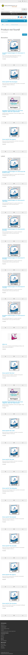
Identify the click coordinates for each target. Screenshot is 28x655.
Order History (3, 645)
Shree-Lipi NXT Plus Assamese (9, 603)
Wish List (2, 646)
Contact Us (3, 634)
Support (2, 629)
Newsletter (3, 647)
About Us (2, 624)
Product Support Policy (5, 628)
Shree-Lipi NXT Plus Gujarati (9, 139)
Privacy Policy (3, 627)
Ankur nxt (4, 344)
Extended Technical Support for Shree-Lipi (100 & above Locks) (13, 172)
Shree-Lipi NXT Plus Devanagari (9, 81)
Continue (24, 34)
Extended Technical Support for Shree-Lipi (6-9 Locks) (13, 316)
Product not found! (14, 24)
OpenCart (7, 652)
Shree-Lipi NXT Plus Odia (8, 459)
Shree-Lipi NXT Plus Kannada (9, 517)
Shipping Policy (3, 626)
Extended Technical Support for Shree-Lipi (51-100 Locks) (13, 201)
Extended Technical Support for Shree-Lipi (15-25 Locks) (13, 258)
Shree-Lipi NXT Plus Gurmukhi (9, 545)
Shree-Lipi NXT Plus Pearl (8, 373)
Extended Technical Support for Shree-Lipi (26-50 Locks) (13, 229)
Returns (2, 635)
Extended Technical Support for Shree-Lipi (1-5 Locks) (13, 53)
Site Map (2, 637)
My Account (3, 644)
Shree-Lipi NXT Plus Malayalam (9, 488)
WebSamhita (25, 11)
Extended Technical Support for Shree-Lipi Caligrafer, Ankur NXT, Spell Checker (12, 111)
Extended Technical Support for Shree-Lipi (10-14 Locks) (13, 287)
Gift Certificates (4, 640)
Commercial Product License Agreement (8, 631)
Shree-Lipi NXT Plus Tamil (8, 430)
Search (7, 24)
